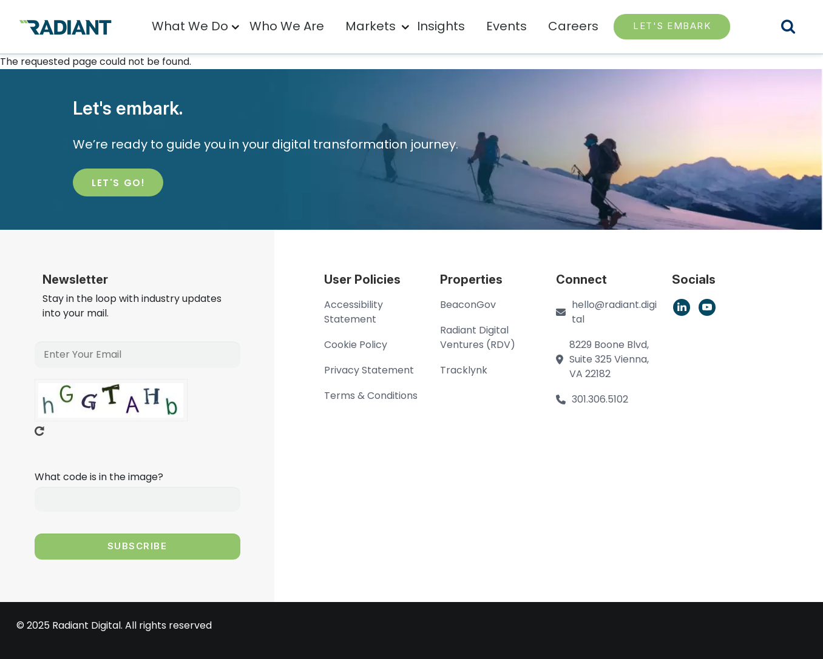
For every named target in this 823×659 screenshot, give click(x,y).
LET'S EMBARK (672, 26)
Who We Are (286, 26)
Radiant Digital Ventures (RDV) (477, 337)
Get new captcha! (39, 431)
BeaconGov (468, 305)
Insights (441, 26)
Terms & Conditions (371, 396)
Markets (370, 26)
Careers (573, 26)
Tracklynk (463, 370)
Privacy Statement (369, 370)
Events (506, 26)
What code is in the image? (99, 477)
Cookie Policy (355, 345)
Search (795, 28)
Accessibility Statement (353, 312)
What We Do (190, 26)
